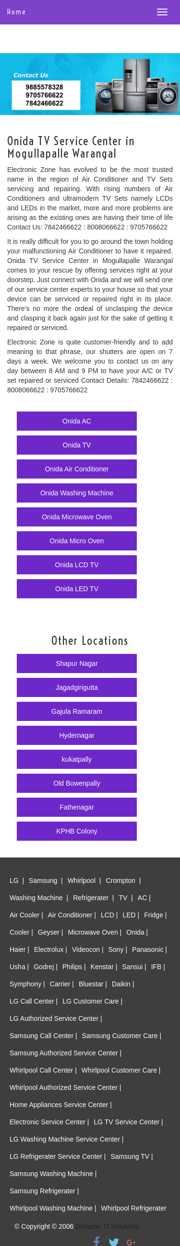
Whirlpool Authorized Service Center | (65, 1087)
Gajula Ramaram (76, 711)
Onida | (137, 932)
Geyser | (50, 932)
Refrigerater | (93, 898)
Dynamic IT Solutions (107, 1226)
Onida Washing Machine (76, 493)
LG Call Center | (34, 1001)
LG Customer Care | (92, 1001)
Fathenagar (77, 807)
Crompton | (123, 880)
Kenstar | (104, 967)
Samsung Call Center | (43, 1036)
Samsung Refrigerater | (44, 1191)
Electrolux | (50, 949)
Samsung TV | (132, 1156)
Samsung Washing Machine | (53, 1173)
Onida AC (76, 421)
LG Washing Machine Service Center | (66, 1139)
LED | (130, 915)
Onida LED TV (76, 589)
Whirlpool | (84, 880)
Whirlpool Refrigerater (134, 1208)
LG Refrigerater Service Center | (58, 1156)
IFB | (158, 967)
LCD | (109, 915)
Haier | (19, 949)
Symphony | (27, 984)
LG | (17, 880)
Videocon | (88, 949)
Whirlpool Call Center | (43, 1070)
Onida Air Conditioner (76, 469)
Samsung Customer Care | (121, 1036)
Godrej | (46, 967)
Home (16, 12)
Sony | (117, 949)
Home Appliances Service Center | (61, 1105)
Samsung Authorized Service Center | (65, 1053)
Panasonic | (149, 949)
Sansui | (134, 967)
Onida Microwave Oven (77, 517)
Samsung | (46, 880)
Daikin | (123, 984)
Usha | (19, 967)
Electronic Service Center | (49, 1122)
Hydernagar (76, 735)
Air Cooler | (26, 915)
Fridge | (155, 915)
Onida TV (77, 445)
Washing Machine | (39, 898)
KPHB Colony (76, 831)
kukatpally (77, 759)
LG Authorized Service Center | (56, 1018)
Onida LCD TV (77, 565)
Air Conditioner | (72, 915)
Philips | (74, 967)
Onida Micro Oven (77, 541)
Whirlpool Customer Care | (121, 1070)
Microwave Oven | (94, 932)
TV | (126, 898)
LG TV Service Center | (128, 1122)
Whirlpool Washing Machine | (53, 1208)
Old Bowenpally (76, 783)
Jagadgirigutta (77, 687)
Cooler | (21, 932)
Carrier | (62, 984)
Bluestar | (93, 984)
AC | (144, 898)
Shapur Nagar (76, 663)
